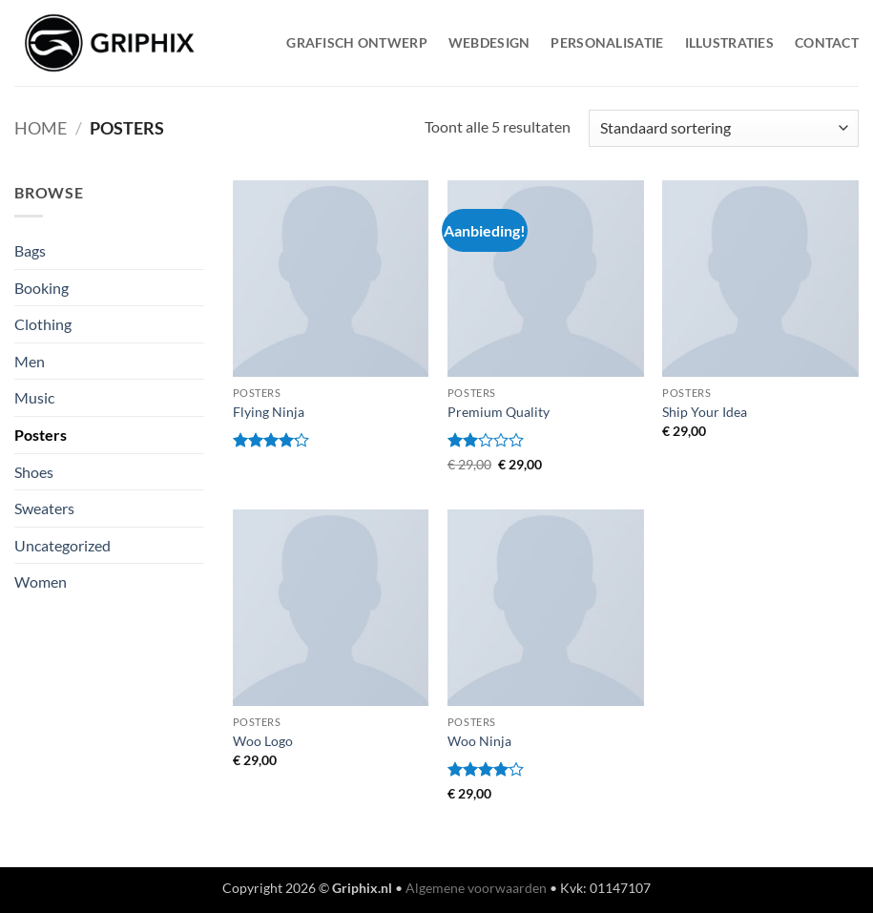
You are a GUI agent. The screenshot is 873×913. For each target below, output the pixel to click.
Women (40, 581)
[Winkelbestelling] (724, 128)
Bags (30, 250)
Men (29, 361)
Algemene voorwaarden (476, 888)
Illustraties (729, 42)
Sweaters (44, 508)
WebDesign (489, 42)
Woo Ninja (479, 741)
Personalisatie (607, 42)
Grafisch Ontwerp (356, 42)
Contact (827, 42)
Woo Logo (263, 741)
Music (34, 397)
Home (40, 127)
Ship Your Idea (704, 412)
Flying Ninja (268, 412)
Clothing (43, 324)
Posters (40, 434)
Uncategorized (62, 545)
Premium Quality (498, 412)
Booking (41, 288)
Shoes (33, 472)
